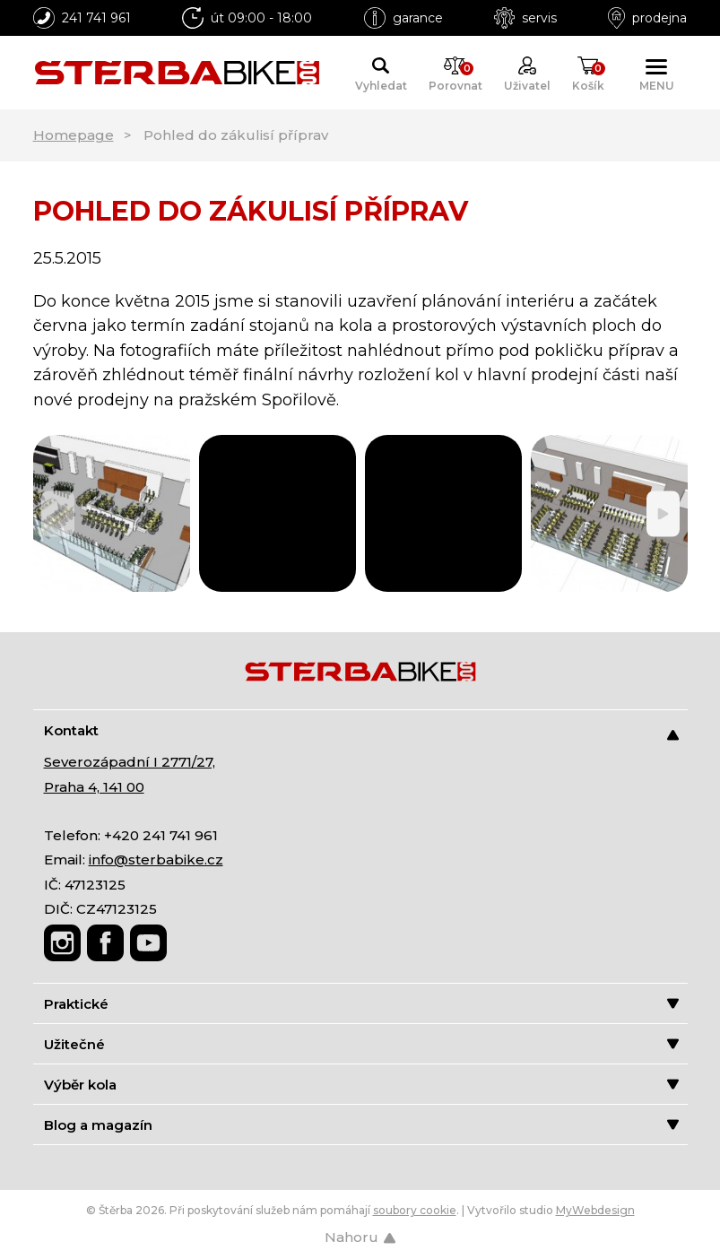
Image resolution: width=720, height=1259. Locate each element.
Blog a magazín (361, 1124)
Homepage (73, 134)
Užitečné (361, 1044)
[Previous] (57, 513)
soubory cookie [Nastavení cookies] (414, 1210)
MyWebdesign (595, 1210)
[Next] (663, 513)
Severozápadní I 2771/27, (129, 761)
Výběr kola (361, 1084)
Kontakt (361, 731)
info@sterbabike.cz (156, 859)
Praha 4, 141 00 (94, 786)
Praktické (361, 1003)
